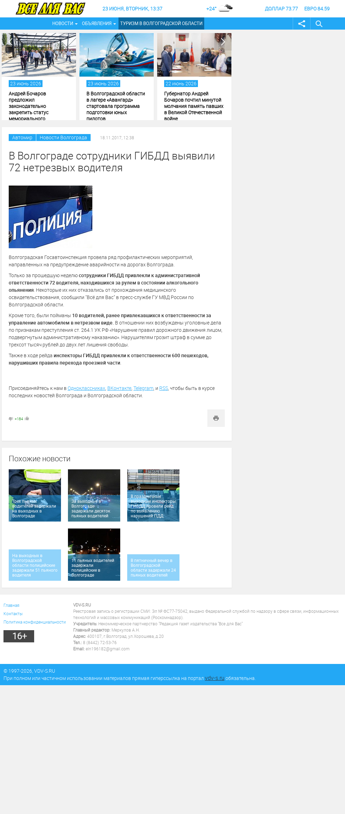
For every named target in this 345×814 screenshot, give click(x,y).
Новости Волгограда (63, 137)
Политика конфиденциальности (34, 622)
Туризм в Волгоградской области (161, 23)
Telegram (143, 388)
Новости (62, 23)
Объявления (97, 23)
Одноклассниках (86, 388)
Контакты (13, 613)
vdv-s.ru (214, 678)
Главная (11, 605)
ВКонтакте (119, 388)
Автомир (22, 137)
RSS (163, 388)
